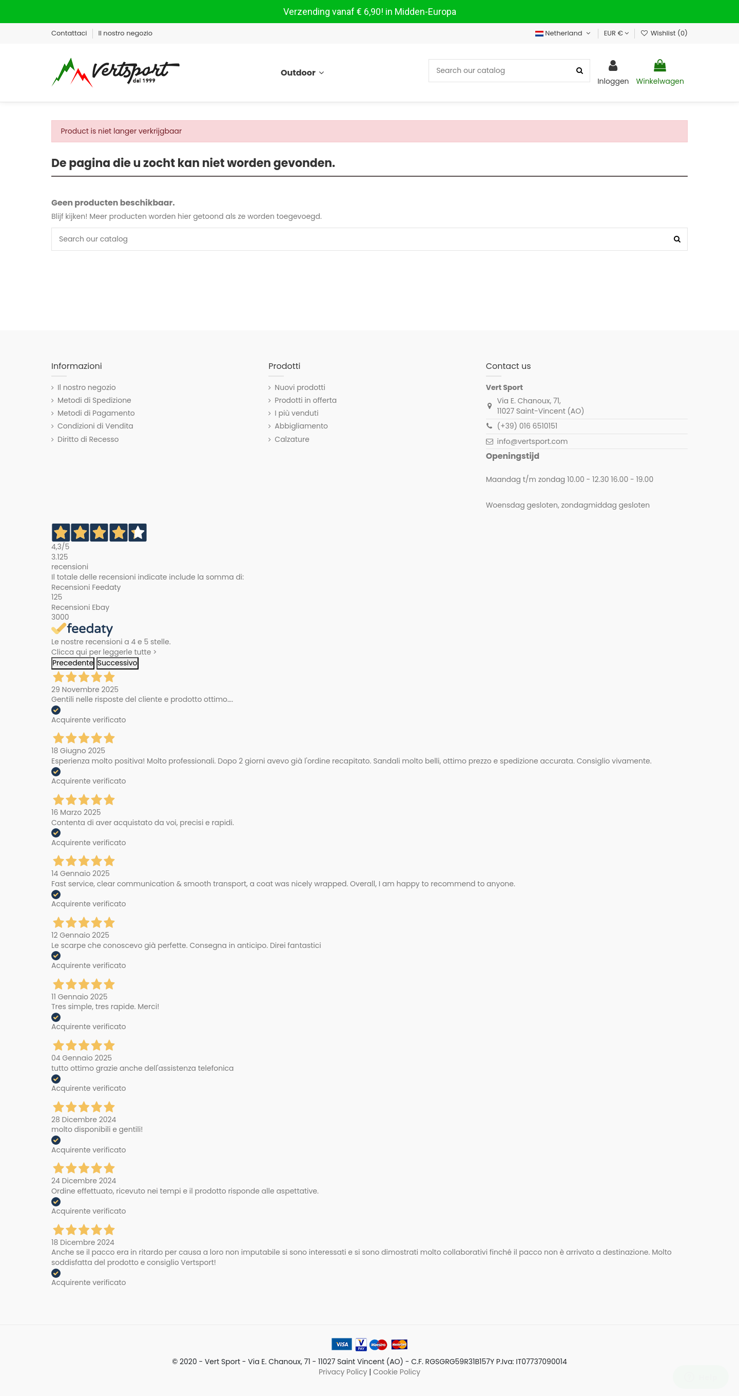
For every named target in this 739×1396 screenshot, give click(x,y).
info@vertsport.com (532, 441)
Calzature (292, 439)
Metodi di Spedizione (94, 400)
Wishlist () (664, 33)
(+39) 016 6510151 (527, 426)
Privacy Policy (343, 1372)
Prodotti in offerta (306, 400)
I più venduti (296, 413)
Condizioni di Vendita (95, 426)
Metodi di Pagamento (96, 413)
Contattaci (70, 33)
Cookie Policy (396, 1372)
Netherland (564, 33)
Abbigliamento (301, 426)
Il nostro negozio (126, 33)
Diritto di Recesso (88, 439)
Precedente (72, 663)
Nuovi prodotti (300, 388)
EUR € (616, 33)
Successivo (118, 663)
